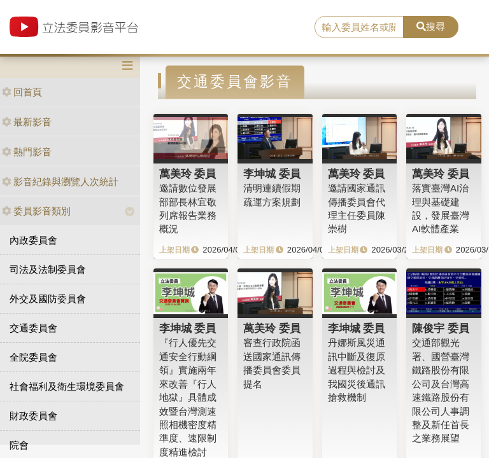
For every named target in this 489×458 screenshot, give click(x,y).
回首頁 (22, 92)
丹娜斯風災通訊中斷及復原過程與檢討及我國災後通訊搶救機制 (356, 370)
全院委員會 (33, 357)
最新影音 (27, 121)
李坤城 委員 (272, 173)
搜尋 (430, 26)
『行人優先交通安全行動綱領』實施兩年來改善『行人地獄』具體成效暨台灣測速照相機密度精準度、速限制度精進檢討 (187, 397)
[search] (359, 27)
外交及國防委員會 (48, 298)
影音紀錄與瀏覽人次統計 (60, 181)
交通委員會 (33, 328)
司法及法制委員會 (48, 269)
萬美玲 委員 (187, 173)
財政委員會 (33, 415)
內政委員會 (33, 240)
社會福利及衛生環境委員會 (67, 386)
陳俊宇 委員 (440, 328)
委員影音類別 (36, 210)
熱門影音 (27, 151)
